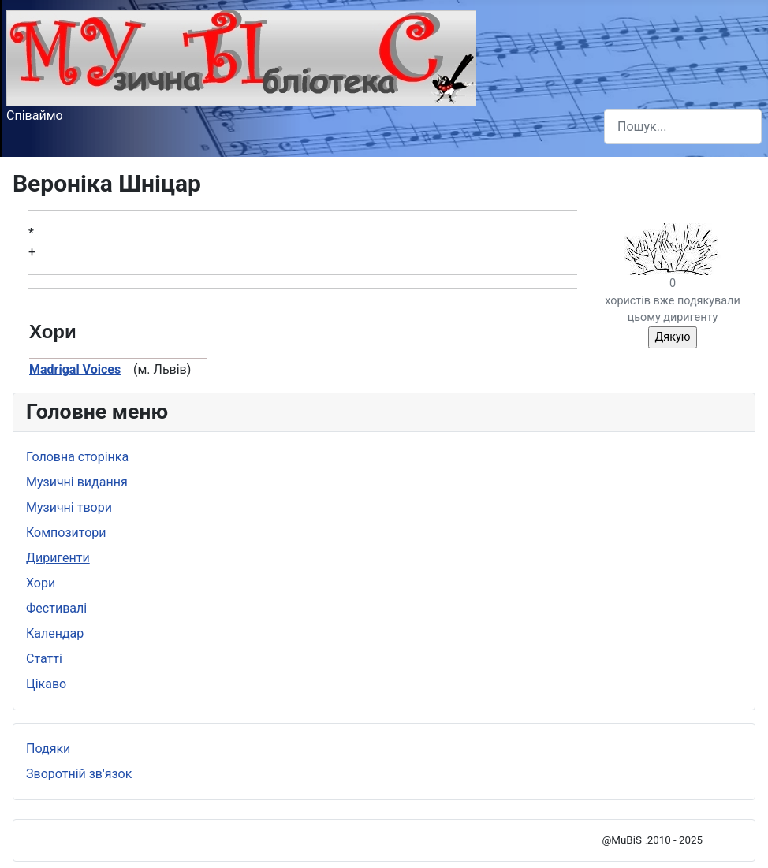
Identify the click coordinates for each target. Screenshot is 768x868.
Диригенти (58, 557)
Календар (55, 633)
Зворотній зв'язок (79, 773)
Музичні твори (69, 507)
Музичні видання (77, 482)
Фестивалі (56, 608)
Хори (40, 583)
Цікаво (46, 683)
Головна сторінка (77, 456)
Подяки (48, 748)
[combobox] (683, 126)
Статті (44, 658)
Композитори (66, 532)
